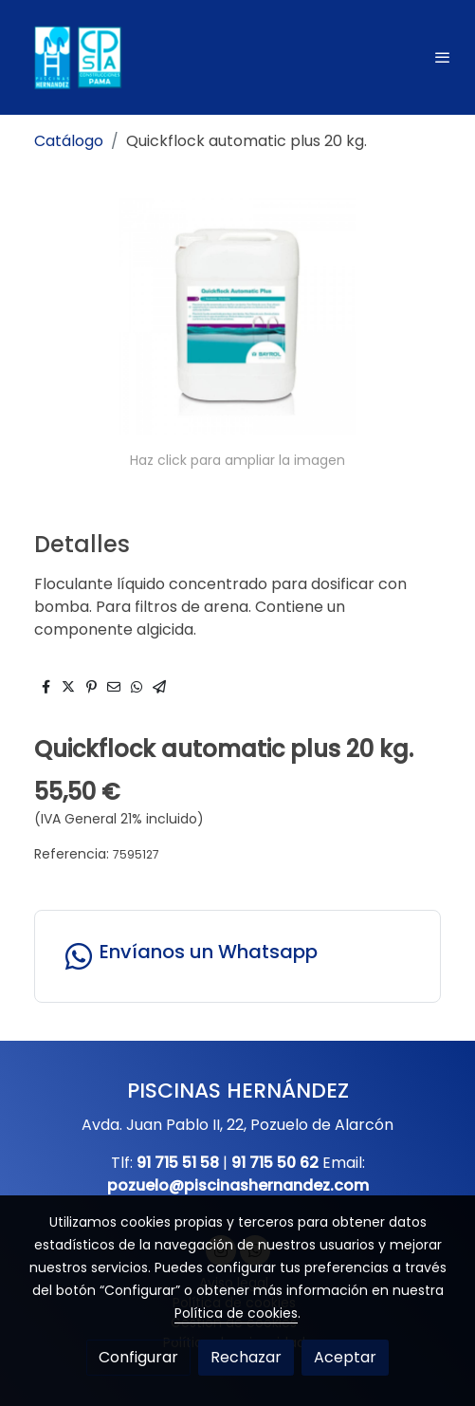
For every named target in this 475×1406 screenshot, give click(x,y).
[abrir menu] (443, 56)
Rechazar (246, 1357)
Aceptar (345, 1357)
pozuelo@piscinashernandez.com (238, 1185)
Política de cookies (236, 1313)
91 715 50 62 (275, 1163)
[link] (76, 57)
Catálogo (68, 141)
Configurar (138, 1357)
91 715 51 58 (178, 1163)
